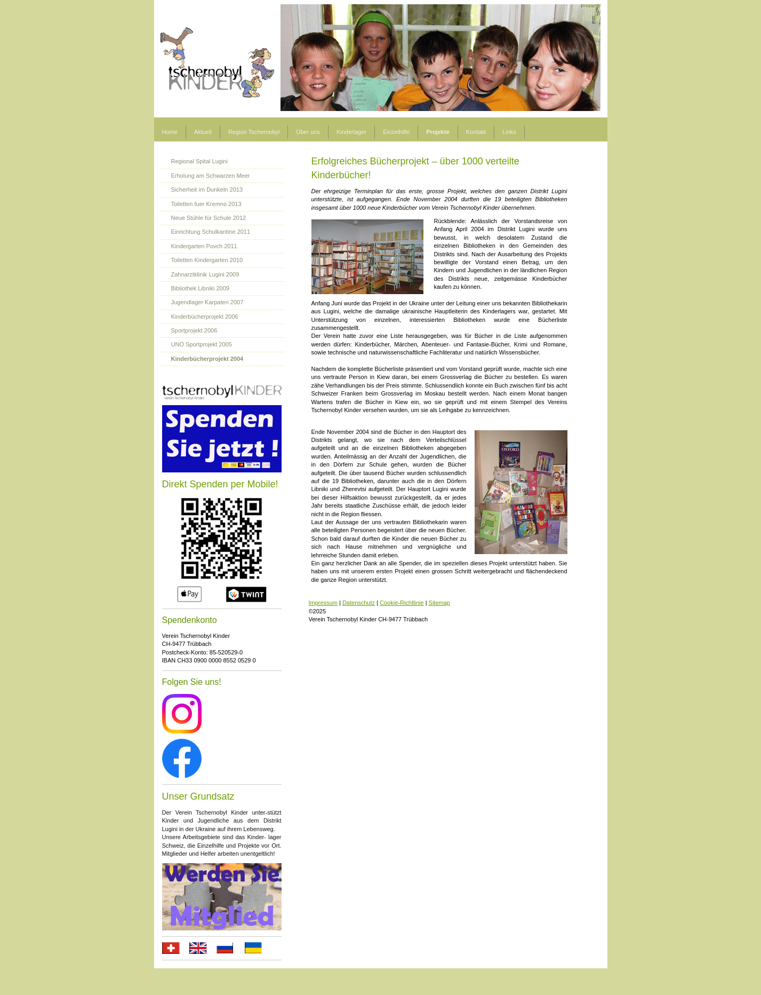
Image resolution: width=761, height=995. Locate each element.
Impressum (323, 602)
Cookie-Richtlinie (402, 602)
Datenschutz (358, 602)
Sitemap (439, 602)
